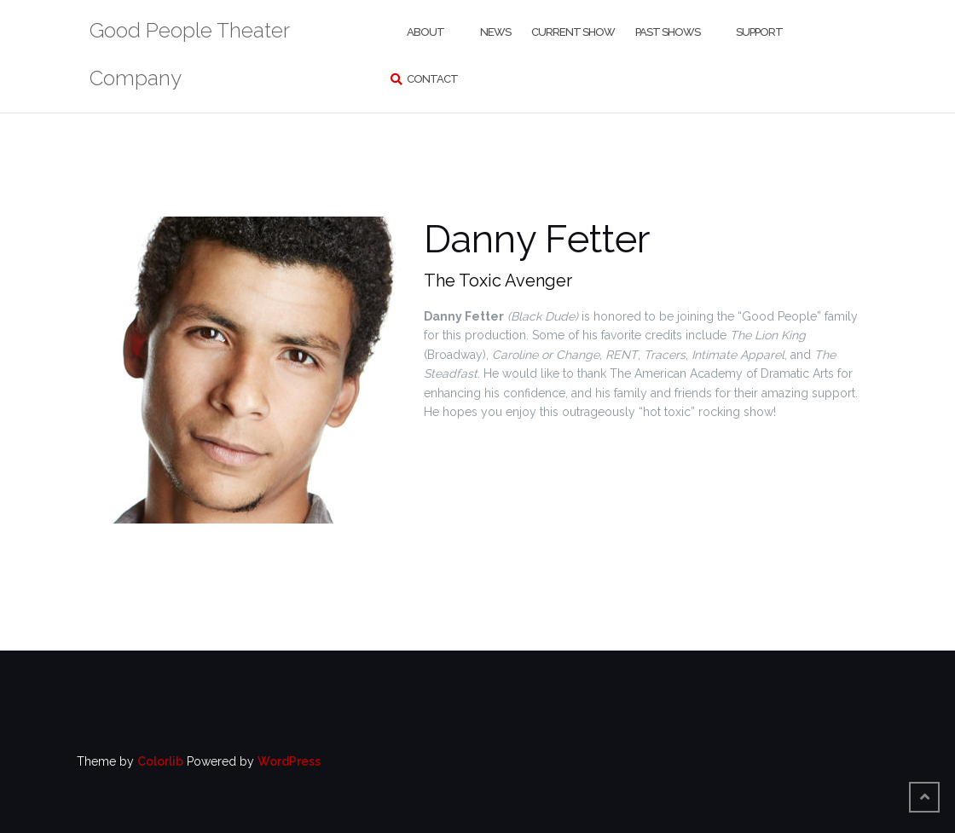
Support (759, 32)
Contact (432, 78)
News (495, 32)
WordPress (289, 761)
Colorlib (160, 761)
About (425, 32)
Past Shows (667, 32)
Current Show (573, 32)
